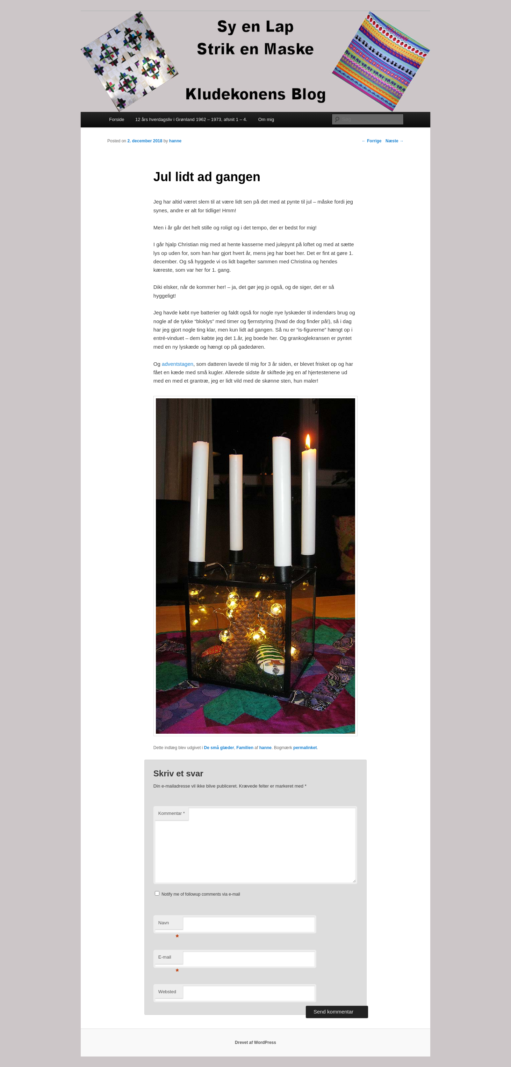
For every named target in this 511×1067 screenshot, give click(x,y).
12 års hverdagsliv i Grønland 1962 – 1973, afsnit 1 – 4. (191, 119)
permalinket (305, 747)
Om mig (266, 119)
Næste (395, 140)
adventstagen (177, 364)
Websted (167, 991)
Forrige (372, 140)
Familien (244, 747)
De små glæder (219, 747)
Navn (168, 925)
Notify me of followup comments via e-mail (200, 894)
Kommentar (171, 813)
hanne (175, 140)
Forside (116, 119)
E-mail (168, 959)
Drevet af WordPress (255, 1042)
